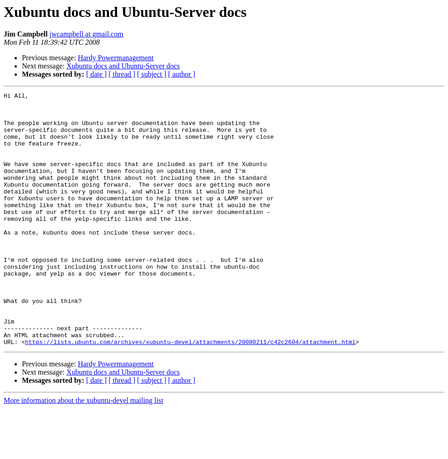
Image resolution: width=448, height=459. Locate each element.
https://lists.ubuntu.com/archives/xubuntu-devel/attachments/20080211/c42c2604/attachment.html (190, 392)
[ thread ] (121, 74)
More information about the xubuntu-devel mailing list (83, 451)
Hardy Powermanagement (116, 58)
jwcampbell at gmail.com (86, 34)
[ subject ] (151, 74)
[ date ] (96, 74)
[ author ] (182, 74)
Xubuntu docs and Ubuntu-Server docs (123, 66)
